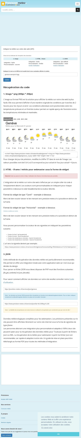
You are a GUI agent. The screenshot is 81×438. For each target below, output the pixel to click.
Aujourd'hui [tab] (8, 119)
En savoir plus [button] (46, 428)
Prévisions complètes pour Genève (10, 211)
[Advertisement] (40, 29)
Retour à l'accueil (14, 3)
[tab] (15, 119)
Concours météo (6, 408)
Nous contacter (6, 435)
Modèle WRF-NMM (6, 399)
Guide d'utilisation (34, 65)
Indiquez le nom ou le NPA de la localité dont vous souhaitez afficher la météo (26, 71)
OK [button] (58, 434)
